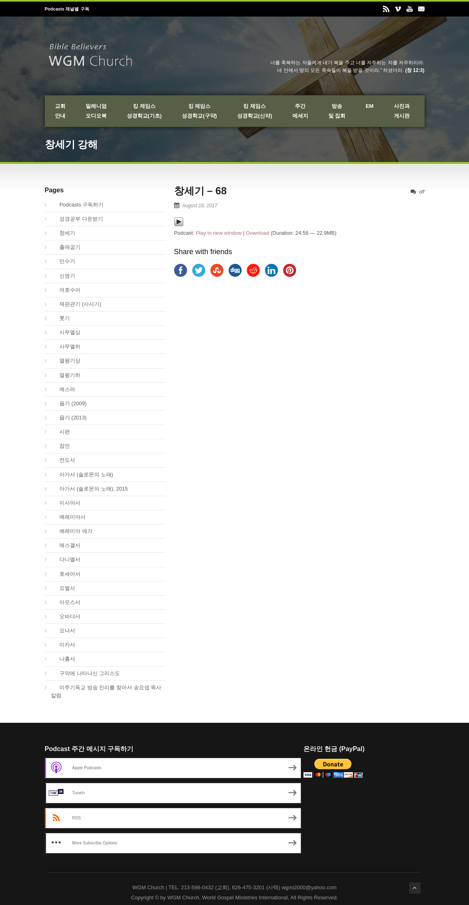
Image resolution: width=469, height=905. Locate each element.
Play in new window (219, 233)
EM (370, 106)
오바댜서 (66, 616)
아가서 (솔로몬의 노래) (82, 474)
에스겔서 (66, 545)
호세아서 (66, 574)
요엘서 (63, 588)
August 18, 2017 (199, 205)
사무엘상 (66, 332)
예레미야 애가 (72, 531)
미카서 (63, 645)
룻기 (60, 318)
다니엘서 (66, 559)
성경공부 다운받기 (77, 219)
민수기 (63, 261)
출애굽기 (66, 247)
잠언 (60, 446)
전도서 (63, 460)
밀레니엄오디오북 (96, 111)
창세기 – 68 (200, 190)
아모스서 (66, 602)
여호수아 (66, 290)
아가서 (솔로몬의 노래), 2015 (89, 489)
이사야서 (66, 503)
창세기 (63, 233)
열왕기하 (66, 375)
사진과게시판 (402, 111)
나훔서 (63, 659)
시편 (60, 432)
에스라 (63, 389)
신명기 (63, 276)
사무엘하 (66, 346)
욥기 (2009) (69, 403)
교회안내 (60, 111)
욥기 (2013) (69, 418)
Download (257, 233)
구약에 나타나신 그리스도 (85, 673)
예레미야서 (68, 517)
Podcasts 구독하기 (77, 205)
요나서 (63, 630)
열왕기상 (66, 361)
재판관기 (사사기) (76, 304)
